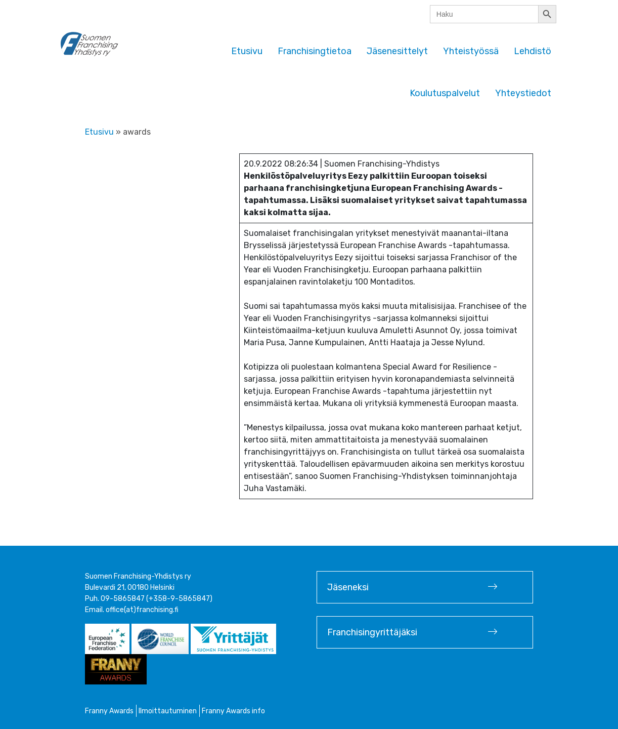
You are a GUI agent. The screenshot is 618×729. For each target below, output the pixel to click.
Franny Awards (109, 711)
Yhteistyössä (471, 51)
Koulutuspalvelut (445, 93)
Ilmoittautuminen (168, 711)
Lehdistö (532, 51)
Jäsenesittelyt (397, 51)
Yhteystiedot (523, 93)
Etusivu (246, 51)
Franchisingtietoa (314, 51)
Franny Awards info (233, 711)
